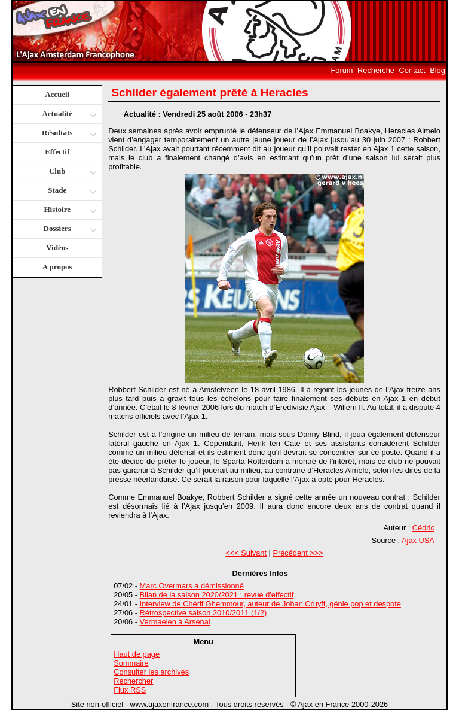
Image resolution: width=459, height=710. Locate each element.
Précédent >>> (298, 552)
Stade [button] (71, 191)
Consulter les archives (151, 671)
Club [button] (71, 172)
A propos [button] (57, 266)
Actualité (68, 114)
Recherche (375, 70)
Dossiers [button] (69, 229)
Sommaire (131, 663)
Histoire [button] (69, 210)
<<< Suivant (246, 552)
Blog (437, 70)
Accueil (57, 94)
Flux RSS (130, 689)
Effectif (57, 151)
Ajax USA (418, 540)
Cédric (423, 527)
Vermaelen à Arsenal (175, 621)
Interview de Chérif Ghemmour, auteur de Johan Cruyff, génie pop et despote (270, 603)
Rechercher (133, 680)
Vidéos (57, 247)
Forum (342, 70)
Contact (412, 70)
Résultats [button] (68, 133)
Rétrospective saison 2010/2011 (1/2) (203, 612)
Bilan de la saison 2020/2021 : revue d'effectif (217, 594)
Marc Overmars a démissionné (192, 585)
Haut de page (137, 654)
